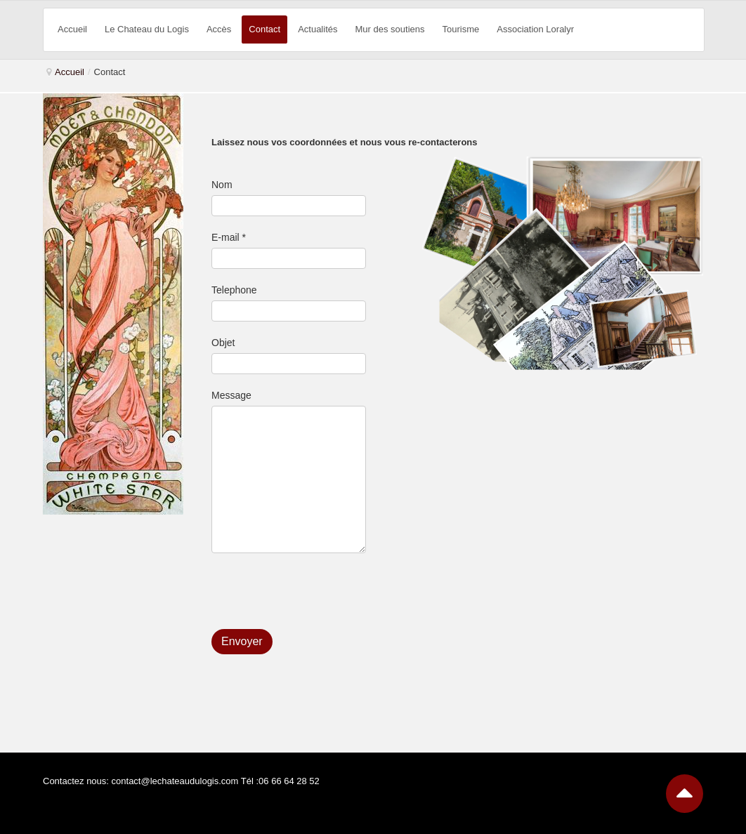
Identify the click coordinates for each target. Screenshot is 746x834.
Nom (222, 184)
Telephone (234, 290)
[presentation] (318, 594)
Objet (223, 342)
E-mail (228, 237)
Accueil (69, 72)
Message (231, 395)
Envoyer (242, 641)
